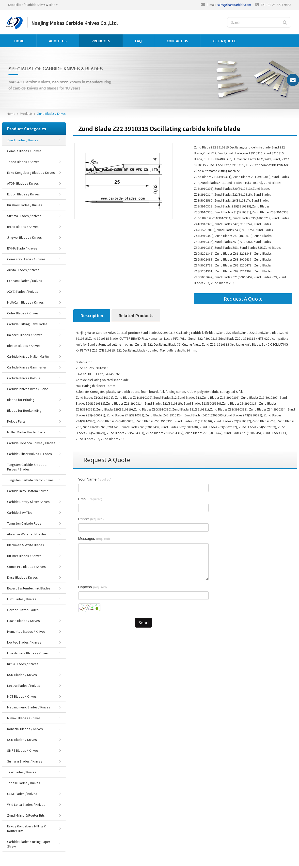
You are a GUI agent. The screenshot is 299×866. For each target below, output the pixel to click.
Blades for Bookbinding (24, 410)
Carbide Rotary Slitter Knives (28, 501)
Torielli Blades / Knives (23, 782)
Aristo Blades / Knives (23, 269)
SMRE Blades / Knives (23, 750)
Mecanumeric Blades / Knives (28, 707)
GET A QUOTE (224, 40)
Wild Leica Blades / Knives (26, 804)
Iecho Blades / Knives (23, 226)
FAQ (138, 40)
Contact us (177, 40)
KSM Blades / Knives (22, 674)
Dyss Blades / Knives (22, 577)
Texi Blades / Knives (21, 772)
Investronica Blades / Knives (28, 653)
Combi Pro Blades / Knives (26, 566)
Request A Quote (243, 298)
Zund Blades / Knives (51, 113)
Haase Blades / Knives (23, 620)
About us (58, 40)
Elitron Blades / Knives (23, 194)
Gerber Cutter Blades (23, 609)
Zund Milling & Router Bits (26, 815)
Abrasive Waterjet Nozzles (27, 534)
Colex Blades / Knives (23, 313)
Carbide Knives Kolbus (23, 378)
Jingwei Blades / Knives (24, 237)
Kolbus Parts (16, 421)
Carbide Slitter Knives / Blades (29, 453)
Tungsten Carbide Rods (24, 523)
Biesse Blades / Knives (24, 345)
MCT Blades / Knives (22, 696)
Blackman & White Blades (25, 545)
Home (19, 40)
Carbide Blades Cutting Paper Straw (28, 844)
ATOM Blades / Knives (23, 183)
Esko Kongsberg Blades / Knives (31, 172)
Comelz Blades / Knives (24, 150)
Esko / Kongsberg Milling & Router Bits (26, 828)
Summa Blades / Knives (24, 215)
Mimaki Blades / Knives (24, 718)
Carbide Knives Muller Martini (28, 356)
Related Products (136, 315)
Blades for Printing (20, 399)
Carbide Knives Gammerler (27, 367)
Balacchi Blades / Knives (25, 334)
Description (91, 315)
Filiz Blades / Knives (21, 599)
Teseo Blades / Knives (23, 161)
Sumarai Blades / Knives (24, 761)
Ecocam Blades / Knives (24, 280)
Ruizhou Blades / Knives (24, 205)
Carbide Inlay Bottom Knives (27, 490)
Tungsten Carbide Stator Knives (30, 480)
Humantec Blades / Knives (26, 631)
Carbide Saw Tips (19, 512)
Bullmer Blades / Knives (24, 555)
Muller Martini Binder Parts (26, 432)
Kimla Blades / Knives (22, 663)
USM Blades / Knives (22, 793)
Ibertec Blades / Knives (24, 642)
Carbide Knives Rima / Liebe (27, 388)
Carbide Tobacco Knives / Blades (31, 442)
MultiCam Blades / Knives (25, 302)
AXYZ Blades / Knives (22, 291)
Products (101, 40)
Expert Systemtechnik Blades (28, 588)
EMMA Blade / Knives (22, 248)
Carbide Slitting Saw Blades (27, 324)
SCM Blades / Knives (22, 739)
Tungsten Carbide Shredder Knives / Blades (27, 466)
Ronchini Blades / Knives (25, 728)
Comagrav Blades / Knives (26, 259)
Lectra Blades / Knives (23, 685)
